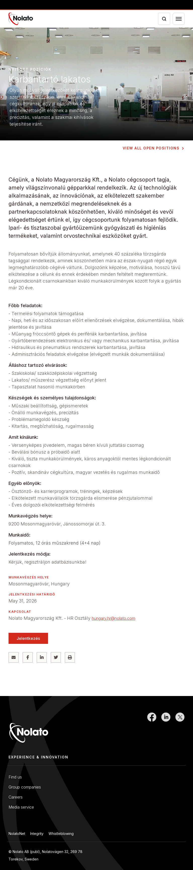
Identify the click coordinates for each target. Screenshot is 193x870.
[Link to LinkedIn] (165, 729)
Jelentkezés (28, 638)
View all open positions (151, 148)
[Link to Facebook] (151, 729)
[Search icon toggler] (164, 19)
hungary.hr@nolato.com (113, 618)
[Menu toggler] (179, 19)
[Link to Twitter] (179, 729)
